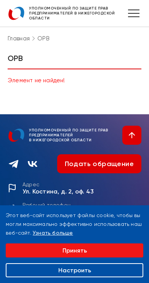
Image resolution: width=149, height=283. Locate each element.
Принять (74, 250)
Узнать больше (53, 233)
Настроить (74, 270)
